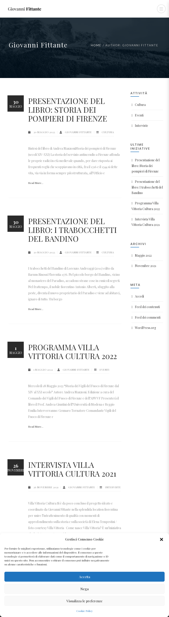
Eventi (104, 369)
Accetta (84, 577)
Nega (84, 589)
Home (96, 45)
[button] (162, 539)
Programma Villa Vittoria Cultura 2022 (72, 351)
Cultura (108, 132)
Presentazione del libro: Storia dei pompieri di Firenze (67, 109)
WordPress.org (145, 328)
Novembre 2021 (145, 266)
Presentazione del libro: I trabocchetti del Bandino (72, 230)
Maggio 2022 (143, 255)
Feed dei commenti (147, 317)
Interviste (113, 487)
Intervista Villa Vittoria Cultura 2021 (72, 469)
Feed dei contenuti (147, 307)
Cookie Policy (84, 611)
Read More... (35, 183)
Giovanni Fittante (78, 132)
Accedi (139, 296)
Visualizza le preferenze (84, 601)
